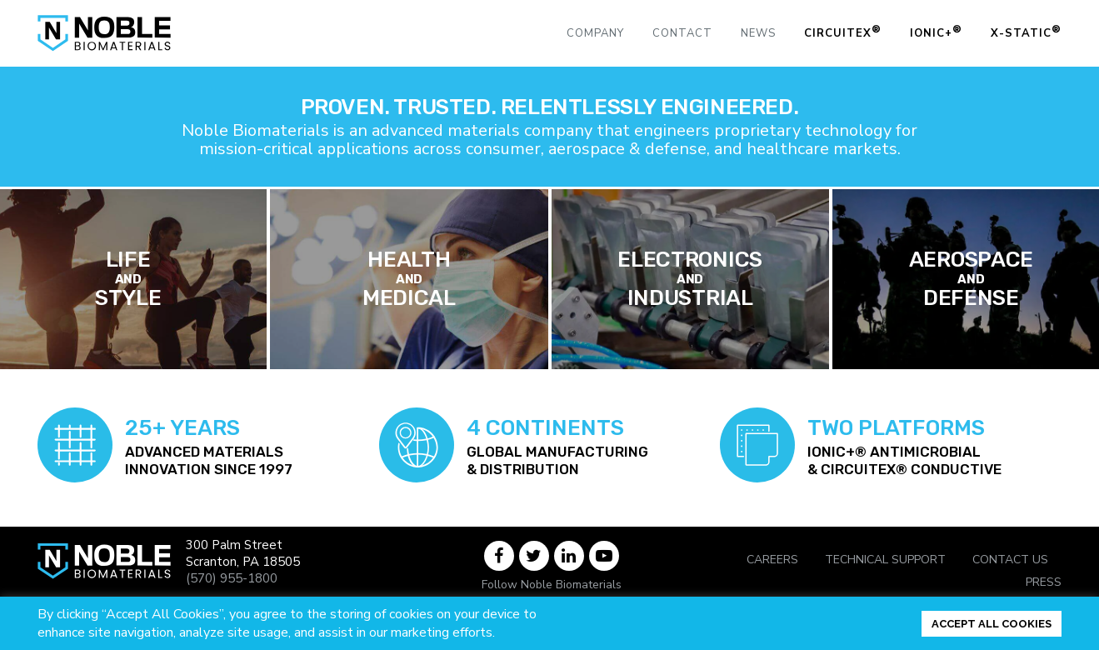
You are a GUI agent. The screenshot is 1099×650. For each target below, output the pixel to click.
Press (1044, 582)
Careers (772, 560)
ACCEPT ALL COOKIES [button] (992, 624)
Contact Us (1010, 560)
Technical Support (885, 560)
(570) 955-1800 (231, 578)
